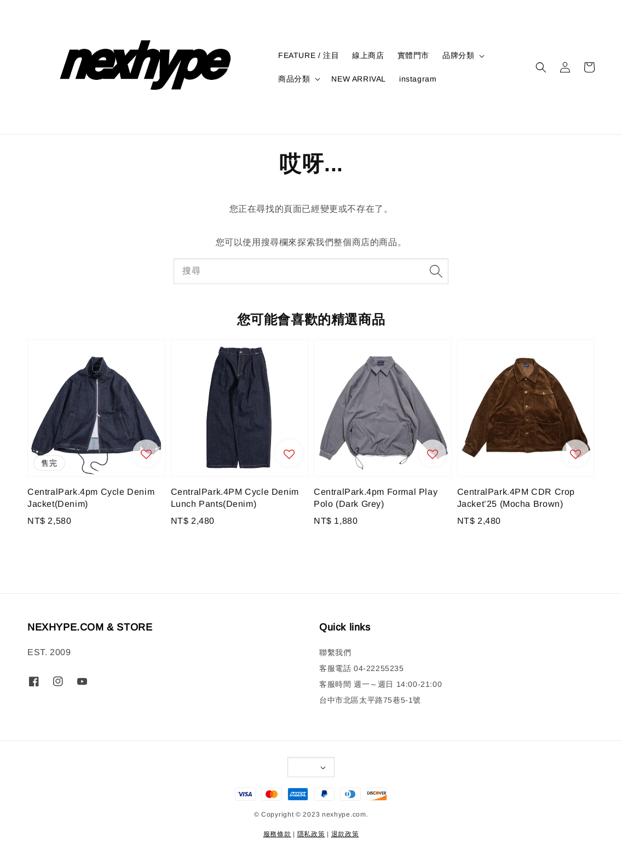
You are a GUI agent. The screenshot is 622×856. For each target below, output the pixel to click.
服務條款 (277, 834)
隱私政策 (311, 834)
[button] (541, 67)
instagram (417, 78)
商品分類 (294, 78)
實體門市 (413, 55)
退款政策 (345, 834)
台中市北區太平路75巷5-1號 (370, 700)
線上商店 (368, 55)
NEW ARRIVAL (358, 78)
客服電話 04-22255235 (361, 668)
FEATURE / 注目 (308, 55)
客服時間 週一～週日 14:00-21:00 (380, 684)
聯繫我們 (335, 652)
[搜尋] (436, 271)
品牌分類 (458, 55)
